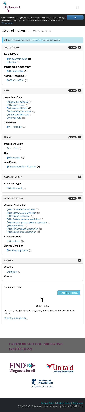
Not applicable (15, 71)
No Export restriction (18, 216)
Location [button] (42, 260)
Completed (14, 241)
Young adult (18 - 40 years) (22, 166)
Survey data (14, 118)
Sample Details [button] (42, 47)
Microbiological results (19, 111)
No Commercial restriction (21, 210)
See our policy (7, 23)
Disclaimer (77, 403)
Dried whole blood (17, 59)
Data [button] (42, 90)
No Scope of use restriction (22, 232)
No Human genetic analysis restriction (27, 222)
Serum (11, 62)
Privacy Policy (48, 403)
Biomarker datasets (18, 102)
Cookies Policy (63, 403)
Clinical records (16, 105)
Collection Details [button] (42, 176)
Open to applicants (17, 250)
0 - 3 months (14, 127)
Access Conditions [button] (42, 198)
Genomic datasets (17, 108)
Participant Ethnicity (18, 114)
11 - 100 (12, 148)
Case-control (15, 188)
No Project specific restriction (23, 229)
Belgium (12, 272)
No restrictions (15, 226)
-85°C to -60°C (15, 80)
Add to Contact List (68, 293)
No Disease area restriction (22, 213)
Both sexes (14, 157)
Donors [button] (42, 137)
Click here (39, 40)
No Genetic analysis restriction (23, 219)
